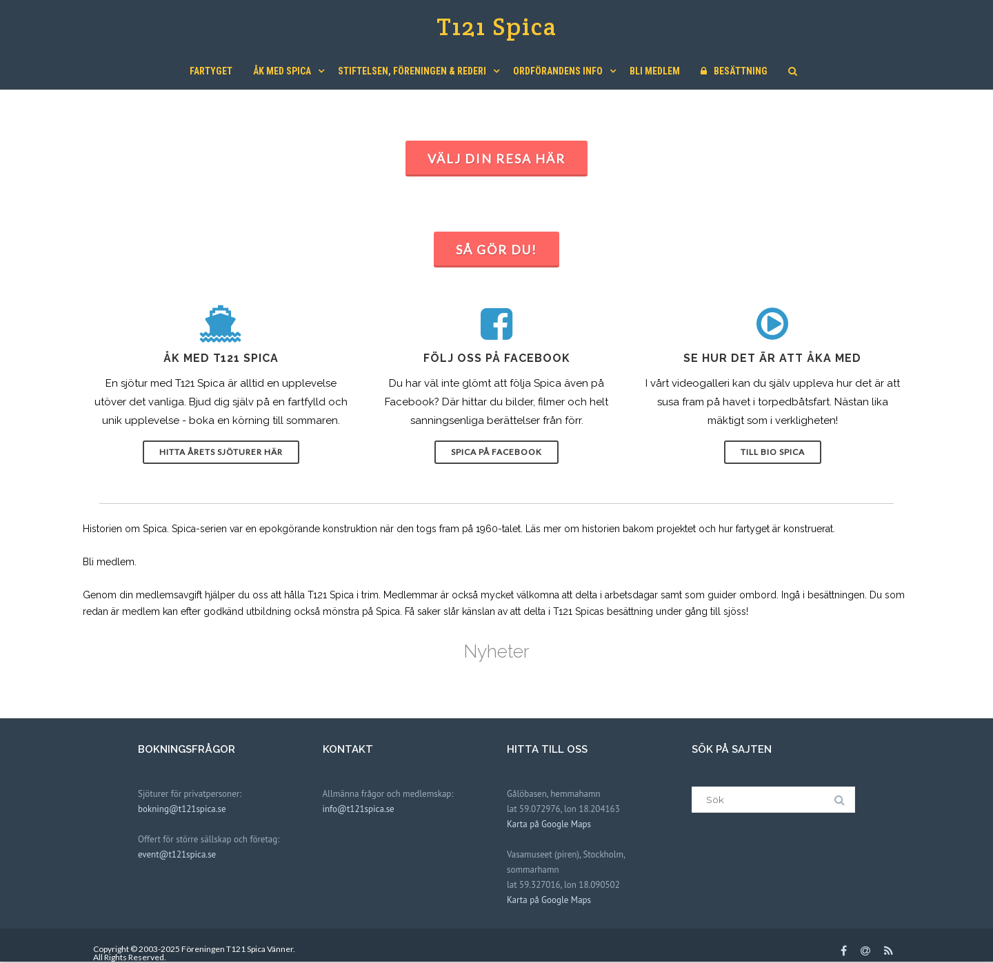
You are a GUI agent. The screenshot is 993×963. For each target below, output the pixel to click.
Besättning (734, 71)
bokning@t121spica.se (182, 809)
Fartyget (211, 71)
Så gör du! (496, 249)
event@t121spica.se (177, 854)
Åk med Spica (282, 71)
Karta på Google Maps (549, 824)
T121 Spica (497, 26)
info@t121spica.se (358, 809)
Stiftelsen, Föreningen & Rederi (412, 71)
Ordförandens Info (558, 71)
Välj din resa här (496, 158)
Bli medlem (655, 71)
